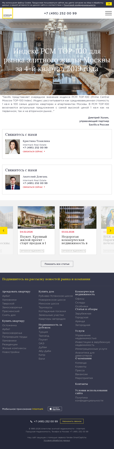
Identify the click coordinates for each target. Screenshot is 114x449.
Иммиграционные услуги (91, 348)
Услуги (79, 330)
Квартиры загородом (52, 318)
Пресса (80, 370)
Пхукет (43, 339)
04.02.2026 (26, 232)
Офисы (79, 298)
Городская (81, 317)
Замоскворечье (12, 307)
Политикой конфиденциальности (79, 5)
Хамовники (9, 299)
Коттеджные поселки (52, 311)
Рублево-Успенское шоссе (56, 295)
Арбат (6, 295)
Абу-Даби (45, 350)
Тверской (8, 303)
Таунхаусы (45, 307)
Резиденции (10, 344)
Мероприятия (84, 377)
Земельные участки (51, 314)
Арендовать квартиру (16, 291)
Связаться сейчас (33, 151)
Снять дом (9, 314)
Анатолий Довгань (35, 176)
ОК (109, 4)
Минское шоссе (49, 303)
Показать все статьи (57, 263)
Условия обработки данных (57, 440)
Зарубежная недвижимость (32, 251)
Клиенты (80, 366)
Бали (42, 358)
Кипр (42, 354)
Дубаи (43, 347)
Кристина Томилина (36, 141)
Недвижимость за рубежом (50, 326)
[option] (36, 230)
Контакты (81, 384)
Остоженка (9, 325)
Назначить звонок (72, 421)
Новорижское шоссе (52, 299)
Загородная (82, 324)
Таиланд (44, 335)
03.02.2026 (68, 232)
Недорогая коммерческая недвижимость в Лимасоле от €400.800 (74, 240)
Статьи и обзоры (86, 309)
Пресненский (10, 311)
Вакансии (81, 374)
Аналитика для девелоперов (84, 354)
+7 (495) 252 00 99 (60, 13)
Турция (43, 331)
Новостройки (10, 351)
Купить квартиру (13, 320)
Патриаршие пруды (14, 336)
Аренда (80, 321)
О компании (83, 358)
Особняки (81, 306)
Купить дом (46, 291)
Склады (80, 302)
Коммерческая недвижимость (85, 293)
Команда (80, 362)
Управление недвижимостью (86, 337)
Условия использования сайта (91, 392)
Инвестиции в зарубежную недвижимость (92, 343)
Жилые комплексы (14, 348)
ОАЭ (41, 343)
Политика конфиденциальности (89, 399)
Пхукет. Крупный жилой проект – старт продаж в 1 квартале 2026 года (35, 240)
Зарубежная (83, 313)
